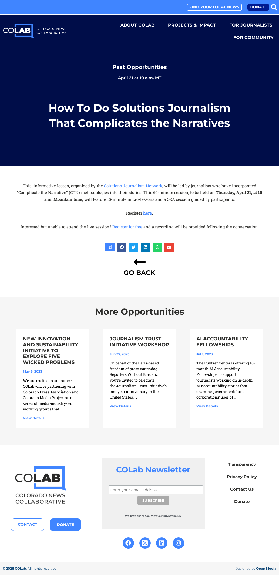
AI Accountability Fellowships (222, 341)
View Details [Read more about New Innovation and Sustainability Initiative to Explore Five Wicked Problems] (33, 418)
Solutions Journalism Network (133, 185)
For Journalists (250, 25)
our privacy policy (172, 515)
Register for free (127, 226)
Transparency (242, 463)
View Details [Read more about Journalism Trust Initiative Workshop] (120, 406)
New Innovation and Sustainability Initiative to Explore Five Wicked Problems (50, 350)
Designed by (255, 568)
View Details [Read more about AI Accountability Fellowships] (207, 406)
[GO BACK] (139, 262)
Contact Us (242, 488)
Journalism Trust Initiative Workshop (139, 341)
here (147, 212)
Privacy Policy (242, 476)
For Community (253, 37)
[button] (274, 7)
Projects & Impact (192, 25)
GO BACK (139, 272)
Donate (242, 501)
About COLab (137, 25)
